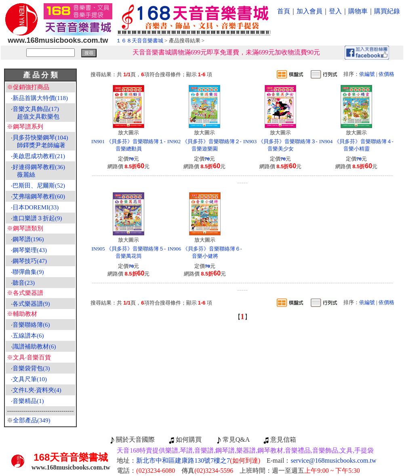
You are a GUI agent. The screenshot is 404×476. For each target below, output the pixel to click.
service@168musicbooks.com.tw (334, 460)
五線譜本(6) (28, 335)
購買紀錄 (387, 11)
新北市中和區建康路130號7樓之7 (198, 460)
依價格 (386, 74)
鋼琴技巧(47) (30, 261)
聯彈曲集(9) (28, 272)
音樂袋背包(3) (31, 368)
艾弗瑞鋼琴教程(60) (39, 196)
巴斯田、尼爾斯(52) (39, 185)
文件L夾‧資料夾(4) (37, 390)
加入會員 (309, 11)
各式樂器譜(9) (31, 304)
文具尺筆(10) (30, 379)
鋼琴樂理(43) (30, 250)
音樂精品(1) (28, 401)
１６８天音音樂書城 (139, 41)
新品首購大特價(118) (40, 98)
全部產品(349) (31, 420)
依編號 (367, 74)
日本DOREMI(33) (36, 207)
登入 (335, 11)
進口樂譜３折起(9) (37, 218)
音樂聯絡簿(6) (31, 325)
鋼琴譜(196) (28, 239)
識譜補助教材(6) (34, 346)
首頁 (283, 11)
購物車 (358, 11)
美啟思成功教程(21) (39, 156)
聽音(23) (24, 283)
